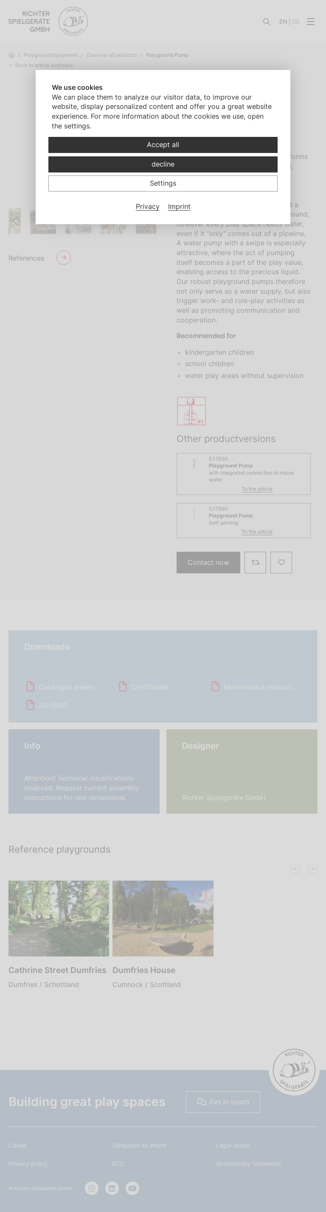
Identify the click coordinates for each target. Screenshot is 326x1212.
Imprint (179, 206)
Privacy (148, 206)
